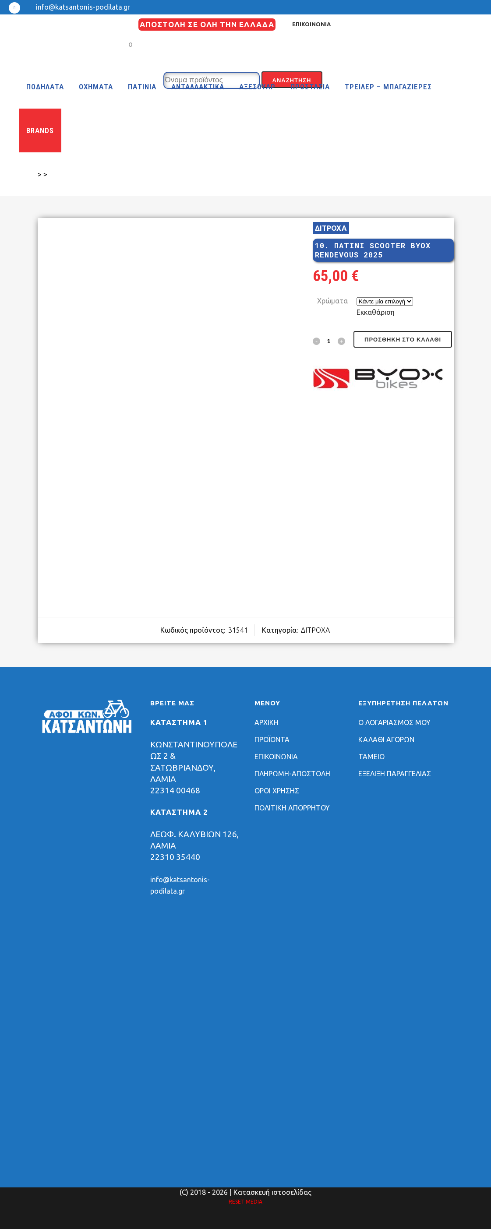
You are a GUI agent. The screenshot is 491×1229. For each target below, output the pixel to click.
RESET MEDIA (245, 1201)
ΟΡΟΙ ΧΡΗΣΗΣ (276, 791)
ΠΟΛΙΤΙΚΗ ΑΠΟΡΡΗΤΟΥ (292, 808)
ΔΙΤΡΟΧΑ (331, 228)
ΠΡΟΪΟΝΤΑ (272, 739)
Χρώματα (332, 301)
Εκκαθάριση (376, 312)
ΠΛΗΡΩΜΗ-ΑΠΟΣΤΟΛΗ (292, 774)
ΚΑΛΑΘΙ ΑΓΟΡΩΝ (386, 739)
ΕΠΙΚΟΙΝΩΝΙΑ (311, 24)
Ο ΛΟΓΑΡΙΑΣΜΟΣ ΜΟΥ (394, 722)
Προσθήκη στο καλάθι (402, 339)
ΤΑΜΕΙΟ (371, 757)
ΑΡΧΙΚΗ (266, 722)
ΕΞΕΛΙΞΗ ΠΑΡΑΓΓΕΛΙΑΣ (394, 774)
